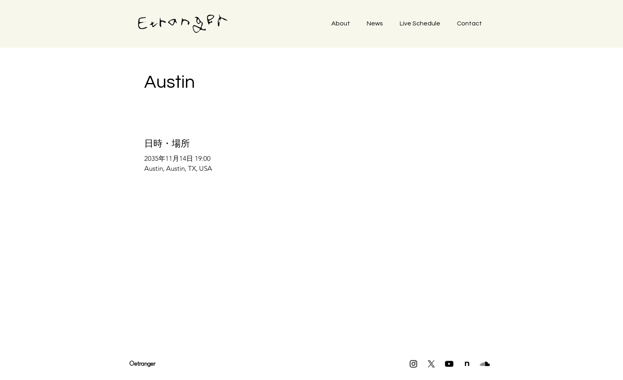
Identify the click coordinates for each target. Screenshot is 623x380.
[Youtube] (449, 364)
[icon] (467, 364)
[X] (431, 364)
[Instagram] (413, 364)
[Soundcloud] (485, 364)
